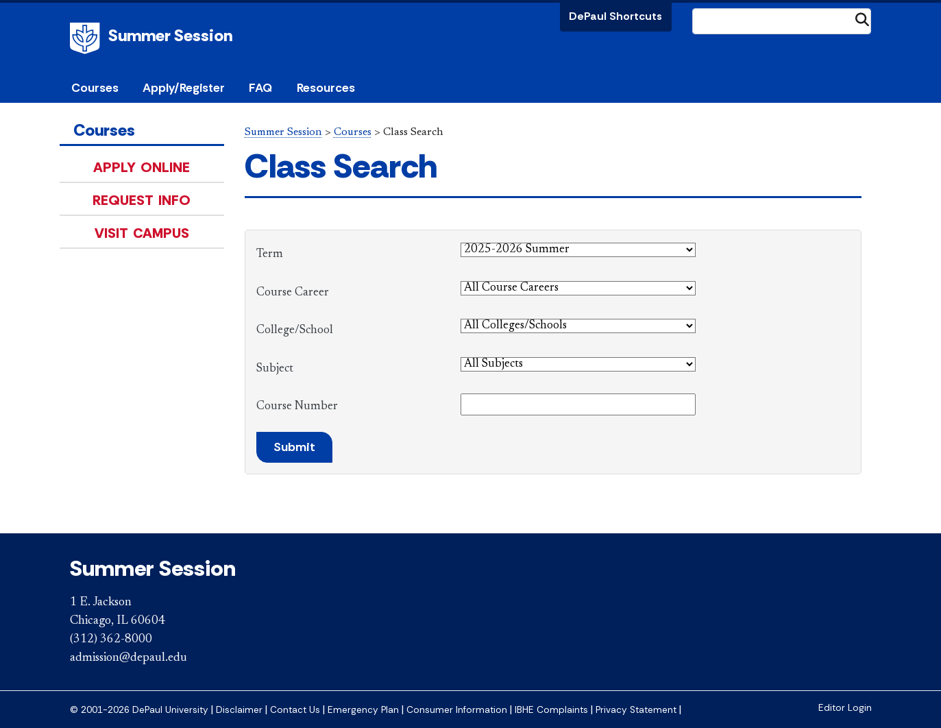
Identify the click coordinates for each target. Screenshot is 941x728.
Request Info (142, 200)
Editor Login (845, 708)
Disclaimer (239, 710)
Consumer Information (456, 710)
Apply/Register (184, 87)
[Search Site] (782, 21)
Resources (326, 87)
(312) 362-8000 (111, 639)
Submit (294, 447)
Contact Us (295, 710)
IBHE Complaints (551, 710)
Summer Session (170, 35)
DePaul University (87, 38)
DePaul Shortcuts (615, 16)
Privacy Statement (636, 710)
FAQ (260, 87)
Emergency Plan (363, 710)
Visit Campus (142, 233)
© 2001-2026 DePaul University (139, 710)
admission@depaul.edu (128, 658)
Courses (95, 87)
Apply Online (141, 167)
